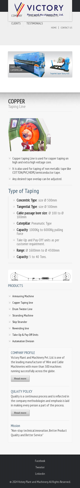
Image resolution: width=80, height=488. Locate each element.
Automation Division (23, 341)
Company (16, 16)
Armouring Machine (23, 296)
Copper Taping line (22, 302)
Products (52, 16)
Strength (34, 16)
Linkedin (40, 474)
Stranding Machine (22, 315)
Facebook (40, 461)
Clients (15, 23)
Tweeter (40, 467)
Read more (20, 378)
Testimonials (34, 23)
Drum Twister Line (22, 309)
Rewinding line (20, 328)
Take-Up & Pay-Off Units (25, 335)
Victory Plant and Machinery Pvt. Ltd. (40, 10)
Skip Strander (19, 322)
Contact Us (66, 27)
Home (54, 27)
